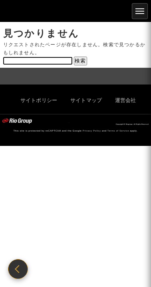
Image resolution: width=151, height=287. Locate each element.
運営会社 (122, 100)
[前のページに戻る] (18, 269)
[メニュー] (140, 11)
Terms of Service (118, 131)
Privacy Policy (92, 131)
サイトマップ (83, 100)
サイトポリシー (36, 100)
